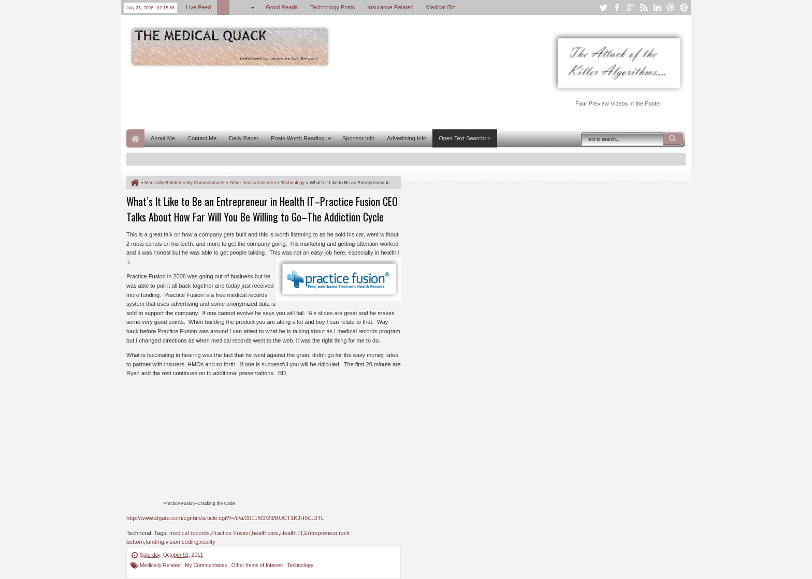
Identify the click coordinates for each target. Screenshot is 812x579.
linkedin (657, 7)
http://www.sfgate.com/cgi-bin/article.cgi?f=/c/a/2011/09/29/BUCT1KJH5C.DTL (225, 518)
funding (155, 542)
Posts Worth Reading (298, 138)
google (630, 7)
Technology (300, 565)
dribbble (670, 7)
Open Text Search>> (465, 138)
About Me (163, 138)
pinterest (684, 7)
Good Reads (282, 7)
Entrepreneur (320, 533)
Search (673, 138)
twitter (603, 7)
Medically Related (161, 565)
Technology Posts (332, 7)
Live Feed (198, 7)
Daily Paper (243, 138)
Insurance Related (390, 7)
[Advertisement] (314, 97)
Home (135, 138)
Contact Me (201, 138)
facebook (617, 7)
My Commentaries (206, 565)
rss (643, 7)
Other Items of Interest (257, 565)
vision (173, 542)
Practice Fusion (231, 533)
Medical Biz (440, 7)
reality (207, 542)
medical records (189, 533)
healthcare (265, 533)
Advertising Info (406, 138)
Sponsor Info (358, 138)
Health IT (291, 533)
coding (190, 542)
